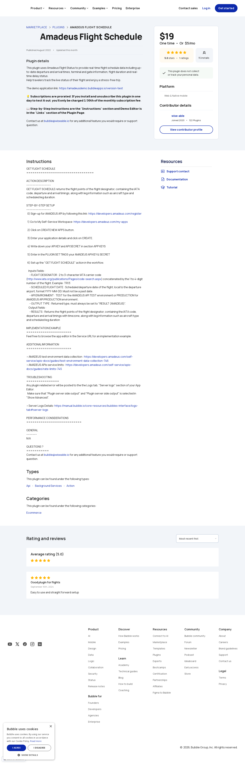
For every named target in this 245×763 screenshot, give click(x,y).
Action (71, 486)
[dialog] (28, 741)
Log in (206, 8)
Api (28, 486)
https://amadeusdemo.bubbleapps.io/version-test (91, 88)
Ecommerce (34, 513)
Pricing (117, 8)
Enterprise (133, 8)
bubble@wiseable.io (56, 121)
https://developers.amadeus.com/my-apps (101, 222)
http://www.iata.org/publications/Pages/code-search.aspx (64, 279)
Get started (226, 8)
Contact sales (188, 8)
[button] (29, 754)
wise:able (178, 116)
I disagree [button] (39, 747)
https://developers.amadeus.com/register (115, 213)
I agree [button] (16, 747)
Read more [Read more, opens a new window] (36, 741)
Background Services (48, 486)
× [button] (50, 726)
